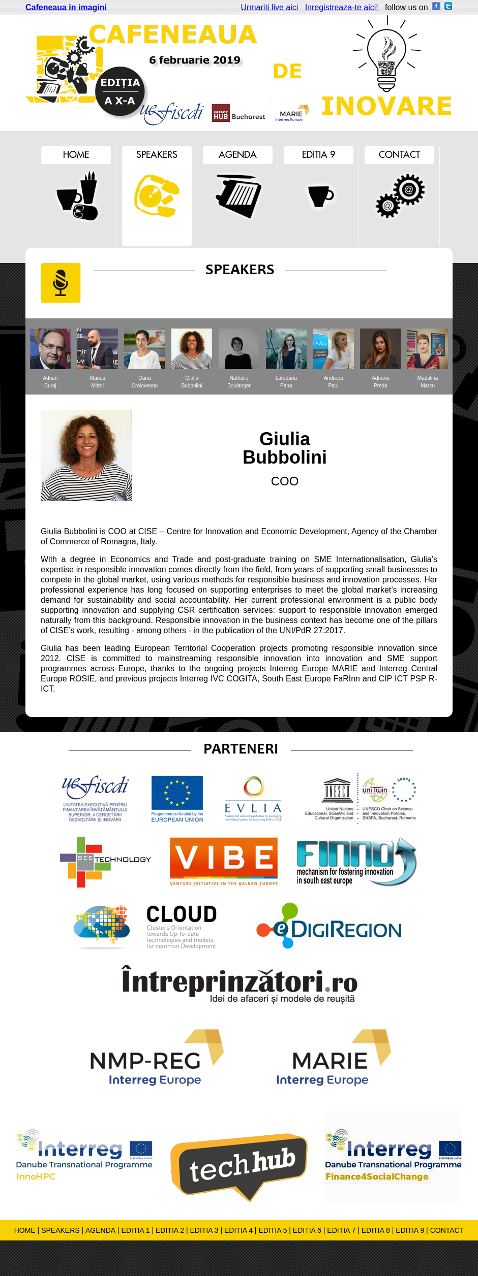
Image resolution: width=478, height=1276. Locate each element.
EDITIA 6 (307, 1230)
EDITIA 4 (238, 1230)
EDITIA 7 (341, 1230)
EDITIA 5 (272, 1230)
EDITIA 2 (170, 1230)
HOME (25, 1230)
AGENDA (100, 1230)
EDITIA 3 (204, 1230)
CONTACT (447, 1230)
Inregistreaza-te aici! (341, 7)
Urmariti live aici (269, 7)
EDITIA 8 (376, 1230)
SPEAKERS (60, 1230)
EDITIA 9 (410, 1230)
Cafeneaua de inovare (152, 73)
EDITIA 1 (136, 1230)
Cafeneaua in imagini (66, 7)
